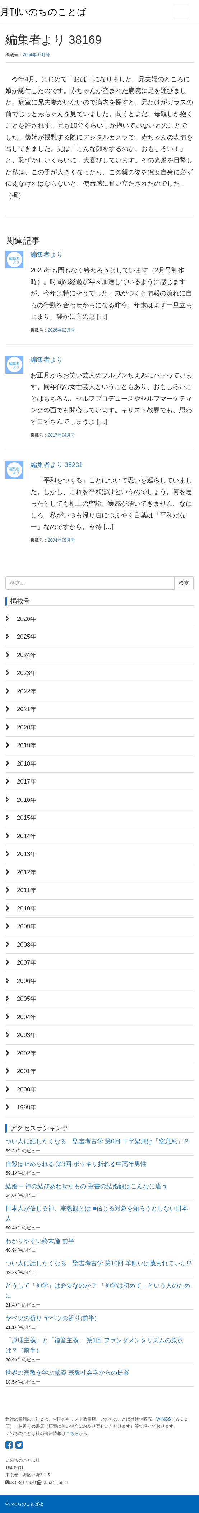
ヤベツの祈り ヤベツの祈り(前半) (51, 1318)
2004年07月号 (36, 54)
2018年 (26, 763)
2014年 (26, 836)
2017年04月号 (61, 435)
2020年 (26, 727)
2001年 (26, 1071)
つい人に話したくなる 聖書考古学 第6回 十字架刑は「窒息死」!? (96, 1141)
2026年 (26, 618)
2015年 (26, 817)
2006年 (26, 980)
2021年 (26, 709)
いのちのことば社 (26, 1504)
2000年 (26, 1089)
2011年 (26, 890)
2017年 (26, 781)
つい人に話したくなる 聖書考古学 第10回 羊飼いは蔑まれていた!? (98, 1263)
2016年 (26, 799)
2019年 (26, 745)
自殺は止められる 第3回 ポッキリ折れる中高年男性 (76, 1164)
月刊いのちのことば (43, 11)
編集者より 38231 (57, 464)
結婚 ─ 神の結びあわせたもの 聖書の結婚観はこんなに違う (86, 1186)
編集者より (47, 254)
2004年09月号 (61, 540)
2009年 (26, 926)
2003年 (26, 1035)
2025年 (26, 636)
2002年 (26, 1053)
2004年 (26, 1017)
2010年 (26, 908)
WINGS (163, 1419)
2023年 (26, 673)
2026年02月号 (61, 330)
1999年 (26, 1107)
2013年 (26, 854)
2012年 (26, 872)
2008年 (26, 944)
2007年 (26, 962)
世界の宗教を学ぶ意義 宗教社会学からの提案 (67, 1372)
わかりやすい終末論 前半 (39, 1241)
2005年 (26, 998)
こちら (72, 1433)
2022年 (26, 691)
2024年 (26, 655)
